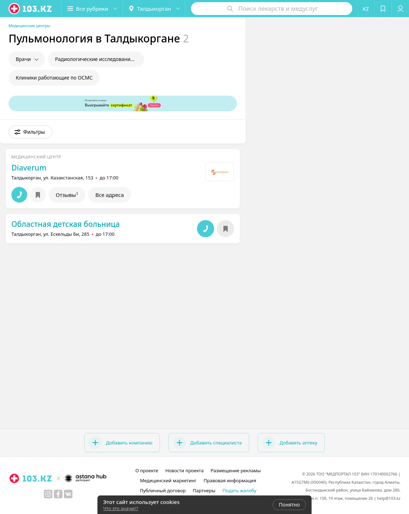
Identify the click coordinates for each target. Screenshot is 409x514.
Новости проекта (184, 470)
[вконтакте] (68, 494)
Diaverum (28, 167)
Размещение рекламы (236, 470)
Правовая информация (230, 480)
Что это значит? (120, 508)
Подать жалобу (240, 490)
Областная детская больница (65, 224)
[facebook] (58, 494)
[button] (92, 8)
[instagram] (48, 494)
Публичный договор (163, 490)
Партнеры (204, 490)
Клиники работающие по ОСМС (54, 77)
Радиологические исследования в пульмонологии (99, 59)
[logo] (31, 8)
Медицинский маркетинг (168, 480)
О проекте (146, 470)
